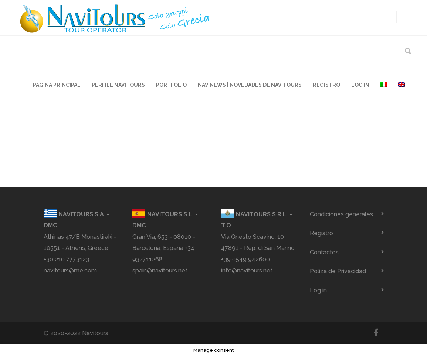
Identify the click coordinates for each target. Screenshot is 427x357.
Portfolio (171, 85)
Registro (326, 85)
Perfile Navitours (118, 85)
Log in (360, 85)
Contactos (324, 252)
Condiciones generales (341, 214)
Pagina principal (57, 85)
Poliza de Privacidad (338, 271)
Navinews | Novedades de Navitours (250, 85)
